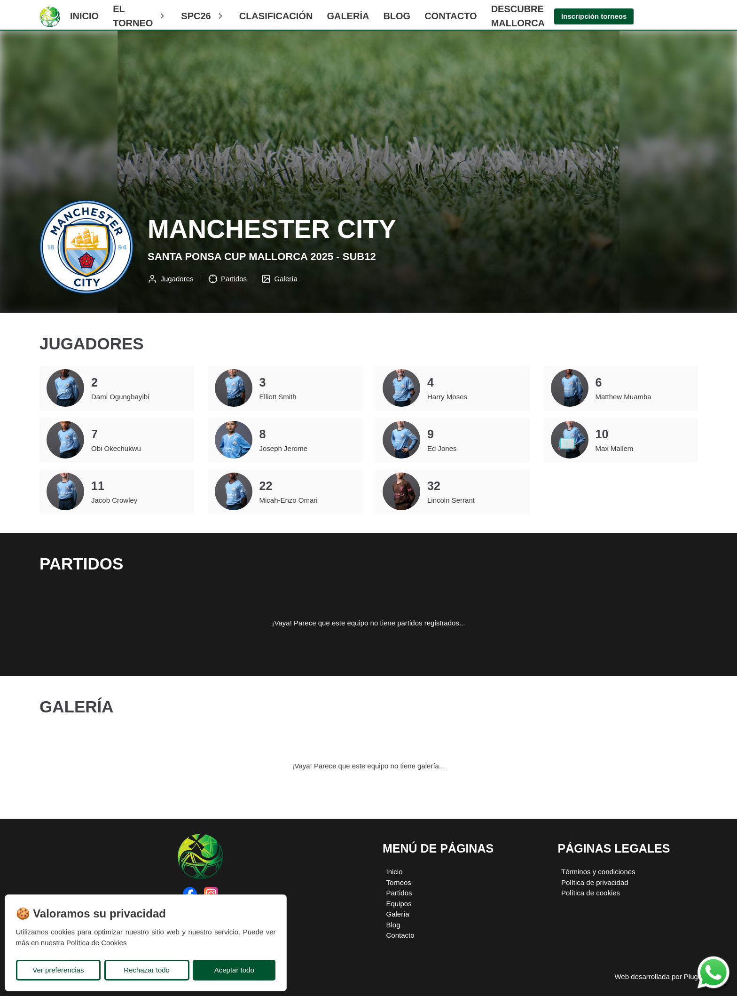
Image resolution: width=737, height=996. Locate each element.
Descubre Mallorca (518, 16)
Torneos (398, 882)
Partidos (399, 893)
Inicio (84, 16)
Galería (348, 16)
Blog (396, 16)
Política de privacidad (594, 882)
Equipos (399, 904)
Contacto (450, 16)
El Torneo (140, 16)
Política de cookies (590, 893)
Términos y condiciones (598, 872)
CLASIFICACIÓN (276, 16)
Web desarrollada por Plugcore (663, 976)
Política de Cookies (96, 943)
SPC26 (203, 16)
